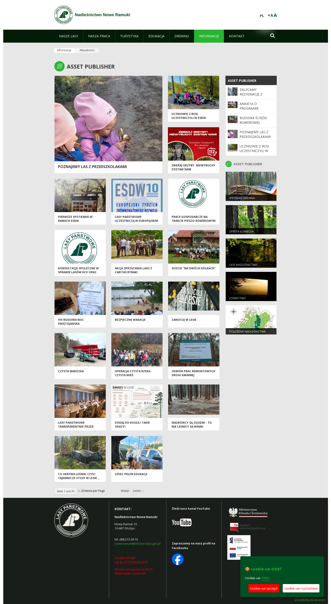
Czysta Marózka (71, 371)
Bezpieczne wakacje (130, 320)
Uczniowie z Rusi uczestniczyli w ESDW (188, 116)
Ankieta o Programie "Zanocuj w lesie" (255, 108)
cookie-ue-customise (301, 588)
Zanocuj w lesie (184, 320)
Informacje (64, 50)
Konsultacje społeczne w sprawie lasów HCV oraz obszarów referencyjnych (79, 272)
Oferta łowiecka (241, 231)
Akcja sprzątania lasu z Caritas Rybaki (133, 270)
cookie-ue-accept (264, 588)
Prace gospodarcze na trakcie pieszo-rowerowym (193, 219)
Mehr (265, 577)
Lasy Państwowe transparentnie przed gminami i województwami (79, 427)
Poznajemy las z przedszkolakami (92, 166)
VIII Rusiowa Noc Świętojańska (71, 322)
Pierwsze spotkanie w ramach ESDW (75, 219)
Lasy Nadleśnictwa (243, 265)
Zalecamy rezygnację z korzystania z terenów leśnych (255, 96)
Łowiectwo (237, 298)
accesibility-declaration (310, 600)
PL (262, 16)
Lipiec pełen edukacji (131, 474)
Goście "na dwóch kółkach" (194, 268)
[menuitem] (68, 36)
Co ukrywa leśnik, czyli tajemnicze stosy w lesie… (78, 476)
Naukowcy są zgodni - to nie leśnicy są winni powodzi (192, 427)
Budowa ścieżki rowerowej (253, 120)
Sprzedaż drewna (242, 198)
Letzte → (138, 491)
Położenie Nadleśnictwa (247, 332)
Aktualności (87, 50)
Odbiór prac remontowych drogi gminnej (193, 373)
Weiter (125, 491)
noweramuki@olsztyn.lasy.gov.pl (138, 543)
